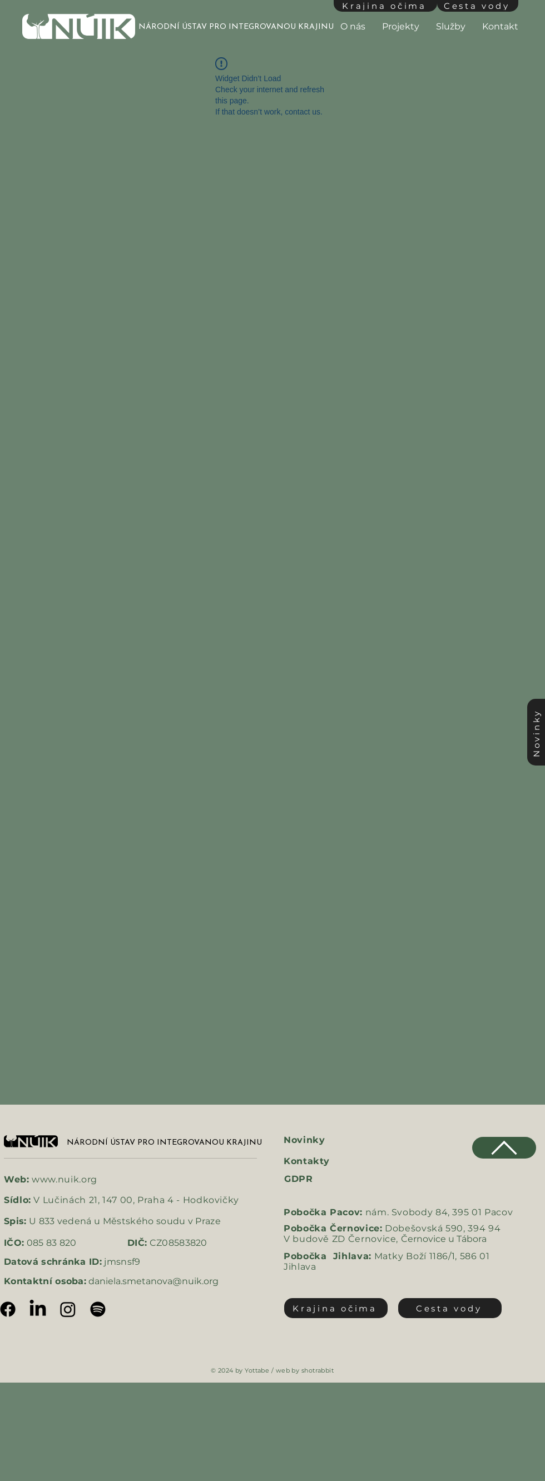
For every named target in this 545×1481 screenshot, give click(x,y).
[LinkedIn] (38, 1309)
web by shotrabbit (305, 1370)
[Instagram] (68, 1309)
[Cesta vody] (477, 6)
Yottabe (257, 1370)
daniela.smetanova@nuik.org (153, 1281)
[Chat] (504, 1148)
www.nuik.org (64, 1179)
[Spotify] (98, 1309)
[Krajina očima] (385, 6)
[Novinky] (536, 732)
